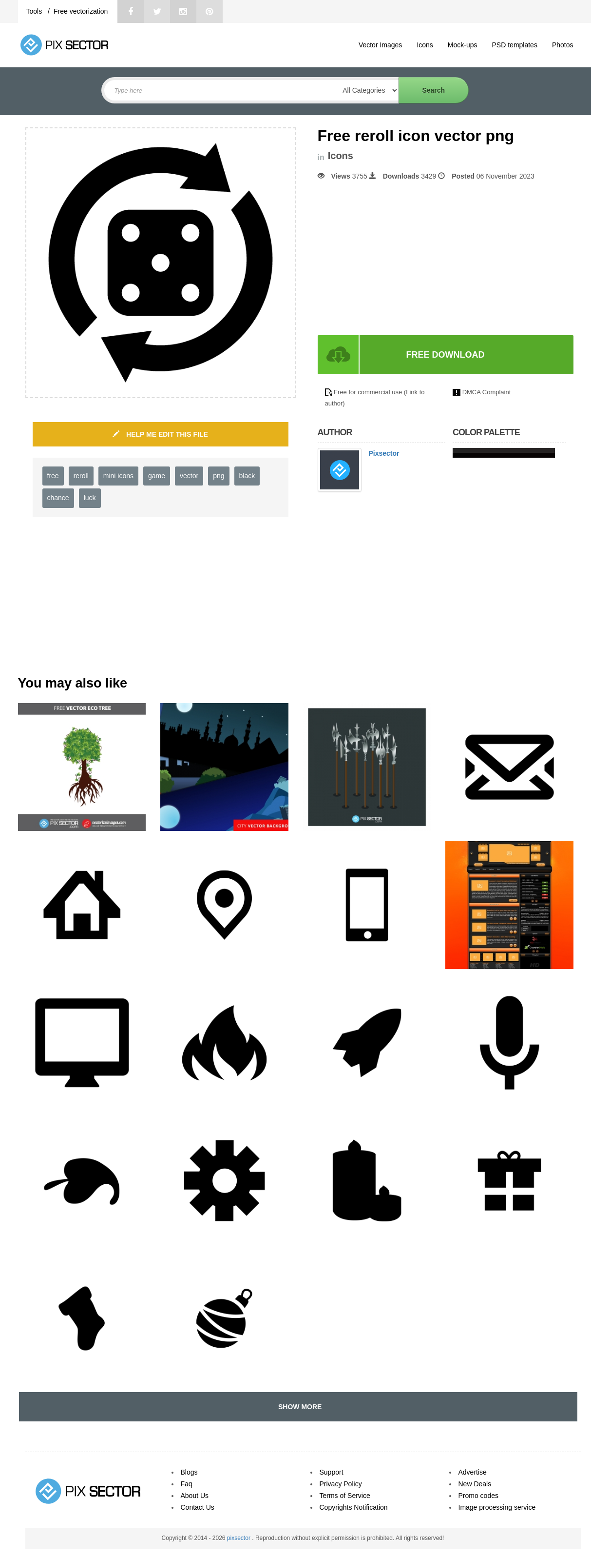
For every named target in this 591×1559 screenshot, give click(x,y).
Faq (186, 1484)
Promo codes (478, 1495)
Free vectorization (81, 11)
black (247, 476)
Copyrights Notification (354, 1507)
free (53, 476)
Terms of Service (345, 1495)
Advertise (472, 1472)
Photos (562, 45)
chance (58, 498)
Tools (35, 11)
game (156, 476)
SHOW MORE (298, 1407)
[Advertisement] (399, 258)
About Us (195, 1495)
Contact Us (197, 1507)
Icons (425, 45)
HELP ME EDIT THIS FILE (160, 434)
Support (331, 1472)
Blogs (189, 1472)
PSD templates (514, 45)
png (218, 476)
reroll (81, 476)
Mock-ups (462, 45)
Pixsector (384, 453)
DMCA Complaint (486, 392)
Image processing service (497, 1507)
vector (189, 476)
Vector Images (380, 45)
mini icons (118, 476)
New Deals (475, 1484)
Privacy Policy (341, 1484)
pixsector (239, 1538)
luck (90, 498)
